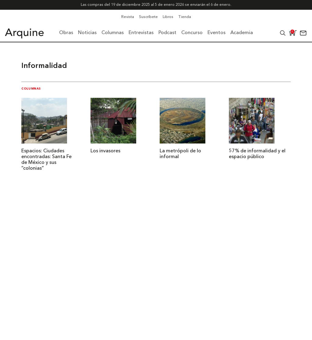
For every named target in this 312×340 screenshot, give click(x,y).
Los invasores (105, 151)
